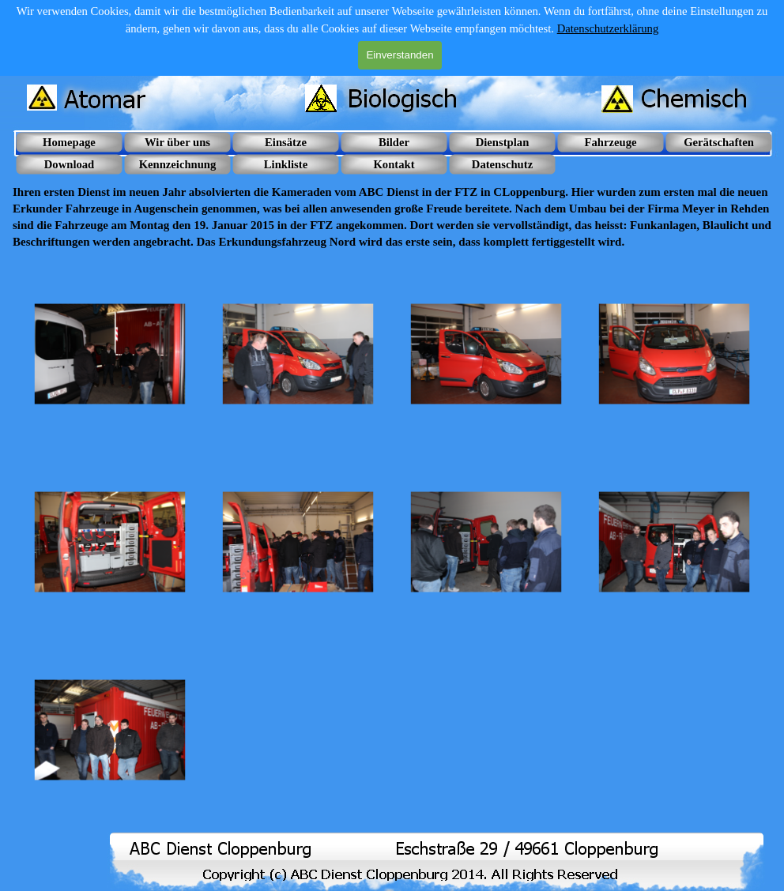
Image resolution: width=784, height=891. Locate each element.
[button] (110, 354)
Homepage (69, 142)
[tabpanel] (392, 209)
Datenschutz (502, 164)
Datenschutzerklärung (608, 28)
